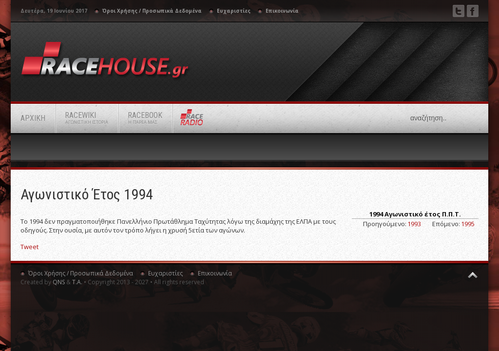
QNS (59, 282)
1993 (414, 223)
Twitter (458, 11)
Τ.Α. (77, 282)
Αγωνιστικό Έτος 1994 (86, 194)
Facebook (473, 11)
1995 (468, 223)
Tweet (29, 246)
